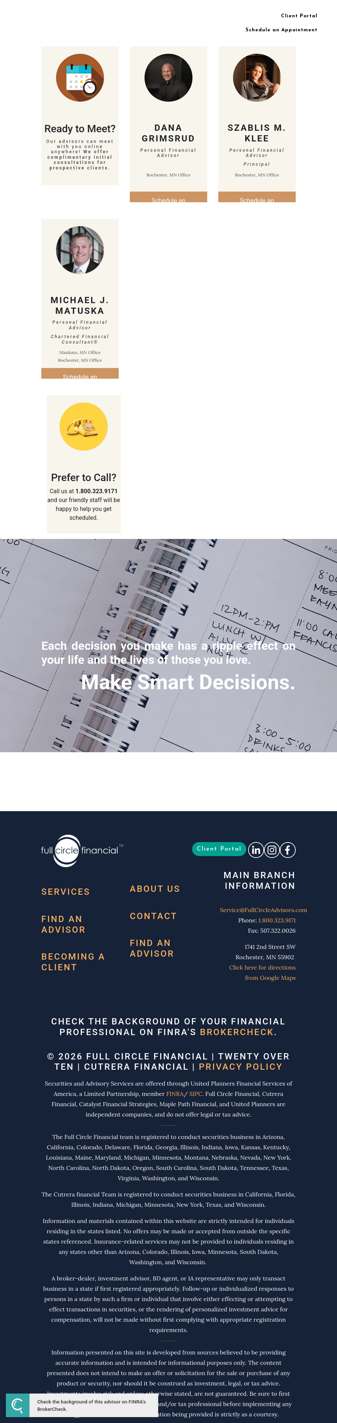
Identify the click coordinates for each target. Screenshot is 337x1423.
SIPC (195, 1093)
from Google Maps (270, 977)
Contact (153, 916)
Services (65, 892)
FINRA (175, 1093)
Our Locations (207, 16)
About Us (155, 889)
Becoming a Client (73, 961)
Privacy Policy (241, 1067)
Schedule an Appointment (281, 30)
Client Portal (299, 16)
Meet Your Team (157, 16)
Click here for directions (262, 967)
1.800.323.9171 (277, 920)
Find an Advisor (63, 924)
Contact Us (249, 16)
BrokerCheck (237, 1032)
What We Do (110, 16)
